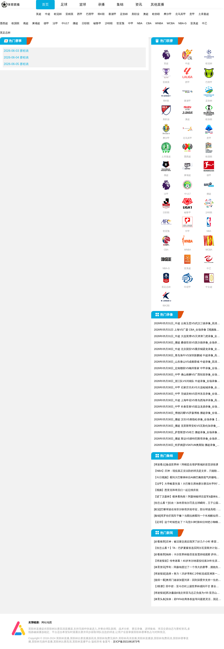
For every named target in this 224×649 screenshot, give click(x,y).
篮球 (82, 4)
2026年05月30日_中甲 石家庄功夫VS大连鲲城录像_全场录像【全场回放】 (187, 387)
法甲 (55, 23)
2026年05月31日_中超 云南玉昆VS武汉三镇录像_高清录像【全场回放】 (187, 323)
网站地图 (46, 622)
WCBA (171, 23)
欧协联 (156, 13)
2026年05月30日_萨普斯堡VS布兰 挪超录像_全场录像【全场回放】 (185, 432)
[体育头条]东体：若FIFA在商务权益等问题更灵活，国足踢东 (187, 599)
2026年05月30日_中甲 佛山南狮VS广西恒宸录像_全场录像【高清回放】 (187, 375)
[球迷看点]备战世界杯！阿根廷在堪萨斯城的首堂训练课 (186, 464)
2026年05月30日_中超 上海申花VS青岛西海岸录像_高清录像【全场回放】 (187, 400)
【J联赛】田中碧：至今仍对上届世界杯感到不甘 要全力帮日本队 (186, 586)
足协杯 (124, 13)
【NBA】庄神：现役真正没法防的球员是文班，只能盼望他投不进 (187, 471)
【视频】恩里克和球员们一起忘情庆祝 (176, 489)
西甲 (79, 13)
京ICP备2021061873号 (126, 641)
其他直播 (157, 4)
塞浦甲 (112, 13)
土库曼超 (203, 13)
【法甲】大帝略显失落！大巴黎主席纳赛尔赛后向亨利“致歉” (187, 484)
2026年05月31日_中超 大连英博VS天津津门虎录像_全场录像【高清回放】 (187, 336)
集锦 (120, 4)
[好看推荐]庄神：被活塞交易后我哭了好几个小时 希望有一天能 (186, 542)
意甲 (192, 13)
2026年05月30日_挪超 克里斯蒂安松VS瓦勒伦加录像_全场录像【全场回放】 (187, 426)
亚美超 (194, 23)
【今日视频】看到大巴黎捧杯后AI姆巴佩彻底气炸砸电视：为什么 (185, 477)
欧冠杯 (58, 13)
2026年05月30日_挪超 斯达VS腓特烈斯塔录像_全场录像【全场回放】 (187, 439)
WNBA (159, 23)
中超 (47, 13)
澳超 (145, 13)
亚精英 (69, 13)
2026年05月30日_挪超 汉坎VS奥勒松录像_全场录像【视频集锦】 (187, 419)
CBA (148, 23)
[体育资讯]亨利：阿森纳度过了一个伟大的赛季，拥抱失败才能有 (187, 567)
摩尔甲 (168, 13)
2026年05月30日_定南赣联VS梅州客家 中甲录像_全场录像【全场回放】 (187, 368)
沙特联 (109, 23)
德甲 (46, 23)
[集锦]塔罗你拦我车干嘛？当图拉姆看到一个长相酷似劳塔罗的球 (187, 516)
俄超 (25, 23)
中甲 (130, 23)
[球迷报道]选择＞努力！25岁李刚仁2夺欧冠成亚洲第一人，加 (185, 574)
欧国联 (15, 23)
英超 (38, 13)
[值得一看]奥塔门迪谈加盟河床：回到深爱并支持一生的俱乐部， (187, 580)
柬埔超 (36, 23)
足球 (64, 4)
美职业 (135, 13)
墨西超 (4, 23)
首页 (45, 4)
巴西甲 (90, 13)
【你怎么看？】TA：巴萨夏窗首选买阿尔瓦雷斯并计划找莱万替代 (187, 548)
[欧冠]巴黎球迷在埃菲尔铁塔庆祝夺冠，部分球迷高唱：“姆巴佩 (186, 509)
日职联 (86, 23)
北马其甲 (180, 13)
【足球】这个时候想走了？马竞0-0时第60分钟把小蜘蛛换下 (187, 522)
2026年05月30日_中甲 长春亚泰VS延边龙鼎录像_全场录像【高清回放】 (187, 407)
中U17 (65, 23)
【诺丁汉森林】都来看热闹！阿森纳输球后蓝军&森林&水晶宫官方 (187, 497)
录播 (101, 4)
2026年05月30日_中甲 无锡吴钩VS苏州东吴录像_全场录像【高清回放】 (187, 394)
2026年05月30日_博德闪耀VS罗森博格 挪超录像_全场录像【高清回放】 (187, 413)
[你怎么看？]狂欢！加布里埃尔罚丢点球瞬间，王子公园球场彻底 (187, 503)
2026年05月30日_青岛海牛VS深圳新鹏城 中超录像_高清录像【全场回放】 (187, 355)
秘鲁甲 (97, 23)
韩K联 (101, 13)
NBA (139, 23)
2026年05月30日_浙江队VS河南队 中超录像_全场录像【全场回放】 (185, 381)
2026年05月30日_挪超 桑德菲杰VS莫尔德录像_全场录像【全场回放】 (187, 343)
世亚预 (120, 23)
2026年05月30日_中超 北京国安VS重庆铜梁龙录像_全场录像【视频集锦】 (187, 349)
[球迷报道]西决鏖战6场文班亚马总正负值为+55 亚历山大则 (187, 593)
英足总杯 (5, 32)
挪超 (75, 23)
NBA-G (182, 23)
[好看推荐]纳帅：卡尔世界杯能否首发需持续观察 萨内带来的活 (186, 554)
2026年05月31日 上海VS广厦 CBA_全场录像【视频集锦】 (185, 330)
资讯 (138, 4)
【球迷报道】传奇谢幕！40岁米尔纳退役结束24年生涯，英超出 (187, 561)
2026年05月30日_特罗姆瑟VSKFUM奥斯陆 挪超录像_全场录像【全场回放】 (186, 445)
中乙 (204, 23)
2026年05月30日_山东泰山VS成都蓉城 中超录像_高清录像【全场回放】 (187, 362)
